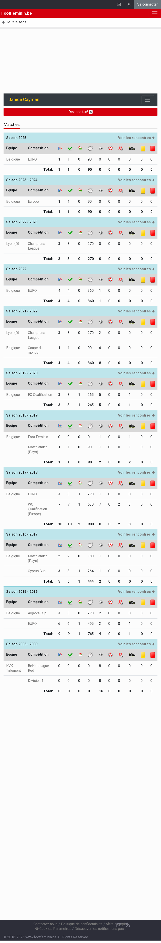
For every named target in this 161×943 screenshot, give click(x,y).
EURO (32, 159)
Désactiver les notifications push (100, 929)
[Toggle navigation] (148, 99)
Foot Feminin (38, 437)
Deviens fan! (80, 112)
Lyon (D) (12, 244)
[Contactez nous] (118, 925)
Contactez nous (45, 924)
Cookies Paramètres (53, 929)
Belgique (13, 159)
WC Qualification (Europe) (37, 509)
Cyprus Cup (37, 571)
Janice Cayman (23, 99)
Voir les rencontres (136, 138)
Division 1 (35, 681)
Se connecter (147, 4)
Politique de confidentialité (82, 924)
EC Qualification (40, 395)
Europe (33, 201)
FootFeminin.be (16, 13)
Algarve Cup (37, 613)
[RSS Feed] (127, 925)
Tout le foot (14, 22)
